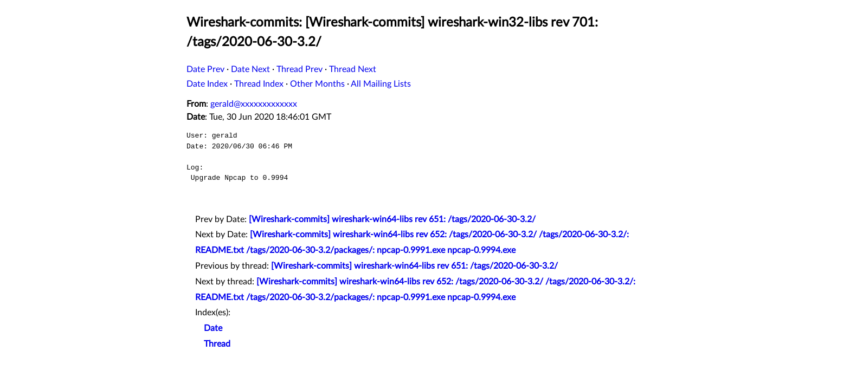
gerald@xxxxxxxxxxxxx (253, 104)
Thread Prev (299, 69)
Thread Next (352, 69)
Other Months (317, 84)
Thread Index (259, 84)
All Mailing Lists (381, 84)
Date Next (250, 69)
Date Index (207, 84)
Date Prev (205, 69)
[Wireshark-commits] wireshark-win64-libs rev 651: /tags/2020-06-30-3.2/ (392, 219)
